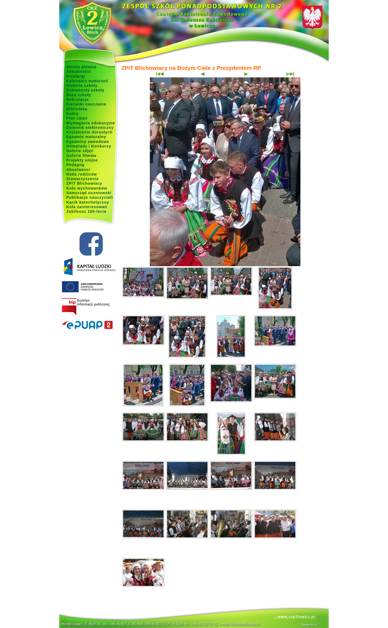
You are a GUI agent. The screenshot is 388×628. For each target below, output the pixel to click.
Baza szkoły (78, 95)
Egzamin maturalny (86, 137)
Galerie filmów (81, 155)
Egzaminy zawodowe (87, 141)
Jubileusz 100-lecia (86, 211)
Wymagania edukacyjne (90, 123)
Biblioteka (76, 109)
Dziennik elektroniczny (90, 127)
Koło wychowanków (86, 188)
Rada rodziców (81, 174)
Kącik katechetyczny (87, 202)
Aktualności (78, 71)
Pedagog (75, 165)
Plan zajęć (77, 118)
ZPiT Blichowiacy (84, 183)
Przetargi (75, 76)
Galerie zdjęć (79, 151)
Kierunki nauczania (86, 104)
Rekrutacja (77, 99)
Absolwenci (78, 169)
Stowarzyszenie (82, 179)
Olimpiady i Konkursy (88, 146)
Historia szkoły (82, 85)
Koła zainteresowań (86, 207)
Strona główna (81, 67)
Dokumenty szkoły (85, 90)
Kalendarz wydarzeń (87, 81)
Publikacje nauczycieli (89, 197)
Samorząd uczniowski (89, 193)
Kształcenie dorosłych (89, 132)
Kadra (72, 113)
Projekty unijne (82, 160)
